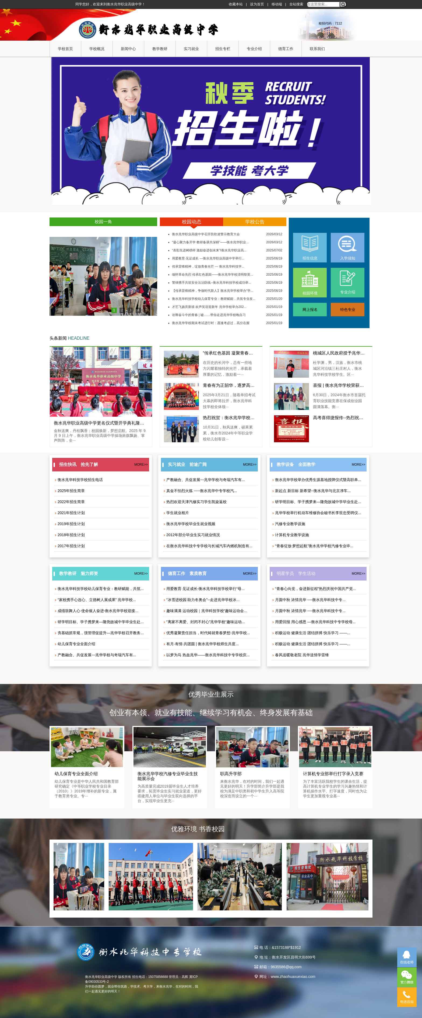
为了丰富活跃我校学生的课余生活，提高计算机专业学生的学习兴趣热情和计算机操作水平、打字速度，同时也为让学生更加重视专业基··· (335, 788)
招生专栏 (224, 49)
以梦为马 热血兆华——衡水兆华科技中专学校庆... (206, 655)
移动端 (277, 4)
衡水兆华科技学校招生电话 (78, 480)
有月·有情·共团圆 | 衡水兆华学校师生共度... (201, 644)
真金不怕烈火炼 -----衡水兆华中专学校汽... (200, 491)
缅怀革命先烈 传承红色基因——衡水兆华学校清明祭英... (212, 274)
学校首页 (65, 49)
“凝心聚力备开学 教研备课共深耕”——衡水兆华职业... (210, 242)
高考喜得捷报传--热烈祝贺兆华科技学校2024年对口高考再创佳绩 (339, 417)
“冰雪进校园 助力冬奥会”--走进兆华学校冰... (201, 600)
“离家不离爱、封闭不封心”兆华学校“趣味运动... (204, 622)
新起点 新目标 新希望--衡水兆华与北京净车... (311, 491)
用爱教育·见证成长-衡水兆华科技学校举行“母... (204, 589)
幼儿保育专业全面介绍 (74, 644)
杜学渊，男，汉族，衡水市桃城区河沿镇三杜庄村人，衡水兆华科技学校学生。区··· (337, 368)
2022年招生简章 (69, 502)
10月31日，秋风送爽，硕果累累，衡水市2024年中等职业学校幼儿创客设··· (228, 433)
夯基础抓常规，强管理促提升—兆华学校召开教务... (99, 633)
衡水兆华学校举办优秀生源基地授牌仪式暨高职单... (316, 480)
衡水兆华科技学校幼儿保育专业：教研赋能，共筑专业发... (213, 299)
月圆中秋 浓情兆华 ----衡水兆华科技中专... (309, 600)
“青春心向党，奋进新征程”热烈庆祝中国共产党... (314, 589)
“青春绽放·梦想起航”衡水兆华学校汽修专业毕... (312, 546)
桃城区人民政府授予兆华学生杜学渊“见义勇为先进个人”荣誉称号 (339, 353)
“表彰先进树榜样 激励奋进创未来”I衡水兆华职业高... (209, 250)
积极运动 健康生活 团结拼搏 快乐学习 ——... (311, 633)
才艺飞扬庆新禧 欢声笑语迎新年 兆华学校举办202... (209, 307)
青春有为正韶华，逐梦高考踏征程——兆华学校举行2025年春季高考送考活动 (229, 385)
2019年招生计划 (69, 524)
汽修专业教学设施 (288, 524)
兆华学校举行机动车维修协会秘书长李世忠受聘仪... (316, 513)
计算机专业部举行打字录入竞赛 (333, 773)
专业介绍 (256, 49)
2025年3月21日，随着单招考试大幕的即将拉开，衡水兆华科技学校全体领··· (229, 401)
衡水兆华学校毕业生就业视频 (189, 524)
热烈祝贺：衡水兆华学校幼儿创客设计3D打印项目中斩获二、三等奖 (229, 417)
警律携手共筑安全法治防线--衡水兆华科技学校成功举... (211, 283)
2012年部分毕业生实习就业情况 (191, 535)
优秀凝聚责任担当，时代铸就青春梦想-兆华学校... (206, 633)
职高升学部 (231, 773)
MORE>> (141, 464)
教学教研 (161, 49)
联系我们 (319, 49)
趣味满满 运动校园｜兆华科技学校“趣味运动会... (205, 611)
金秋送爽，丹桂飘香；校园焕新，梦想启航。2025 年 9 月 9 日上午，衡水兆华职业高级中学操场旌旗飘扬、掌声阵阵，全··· (100, 436)
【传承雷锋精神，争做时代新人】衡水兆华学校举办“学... (212, 291)
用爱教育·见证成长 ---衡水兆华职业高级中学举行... (208, 258)
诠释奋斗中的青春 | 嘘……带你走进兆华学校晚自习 (209, 315)
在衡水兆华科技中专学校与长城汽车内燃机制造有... (207, 546)
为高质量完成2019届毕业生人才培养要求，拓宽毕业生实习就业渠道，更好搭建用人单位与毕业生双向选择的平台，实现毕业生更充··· (170, 793)
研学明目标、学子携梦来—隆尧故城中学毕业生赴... (316, 502)
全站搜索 (296, 4)
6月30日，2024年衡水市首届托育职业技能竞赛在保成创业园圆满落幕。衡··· (339, 401)
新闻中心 (130, 49)
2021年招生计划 (69, 513)
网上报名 (310, 309)
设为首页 (257, 4)
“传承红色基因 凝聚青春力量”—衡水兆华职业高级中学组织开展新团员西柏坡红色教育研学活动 (229, 353)
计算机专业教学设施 (290, 535)
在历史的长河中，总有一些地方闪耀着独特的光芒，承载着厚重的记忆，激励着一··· (227, 368)
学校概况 (98, 49)
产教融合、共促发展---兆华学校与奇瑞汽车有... (204, 480)
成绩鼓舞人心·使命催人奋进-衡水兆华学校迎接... (96, 611)
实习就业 (193, 49)
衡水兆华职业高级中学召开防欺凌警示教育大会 (206, 234)
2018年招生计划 (69, 535)
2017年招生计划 (69, 546)
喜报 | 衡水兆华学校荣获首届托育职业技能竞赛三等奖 (339, 385)
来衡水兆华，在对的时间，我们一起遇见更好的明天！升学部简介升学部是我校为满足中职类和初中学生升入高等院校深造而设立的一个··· (252, 788)
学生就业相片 (176, 513)
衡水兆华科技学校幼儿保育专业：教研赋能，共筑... (99, 589)
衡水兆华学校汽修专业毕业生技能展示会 (168, 776)
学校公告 (255, 221)
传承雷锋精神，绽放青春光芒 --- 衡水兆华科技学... (208, 266)
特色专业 (347, 309)
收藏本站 (236, 4)
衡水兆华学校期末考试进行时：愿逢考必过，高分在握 (210, 323)
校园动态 (191, 221)
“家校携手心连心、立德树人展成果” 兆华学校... (95, 600)
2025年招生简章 (69, 491)
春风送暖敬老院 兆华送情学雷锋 (300, 655)
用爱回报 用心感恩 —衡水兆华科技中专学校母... (314, 622)
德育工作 (287, 49)
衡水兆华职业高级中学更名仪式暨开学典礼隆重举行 (101, 423)
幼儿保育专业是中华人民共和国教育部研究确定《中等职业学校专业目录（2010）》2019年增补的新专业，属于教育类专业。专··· (87, 788)
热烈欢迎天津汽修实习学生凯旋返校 (195, 502)
